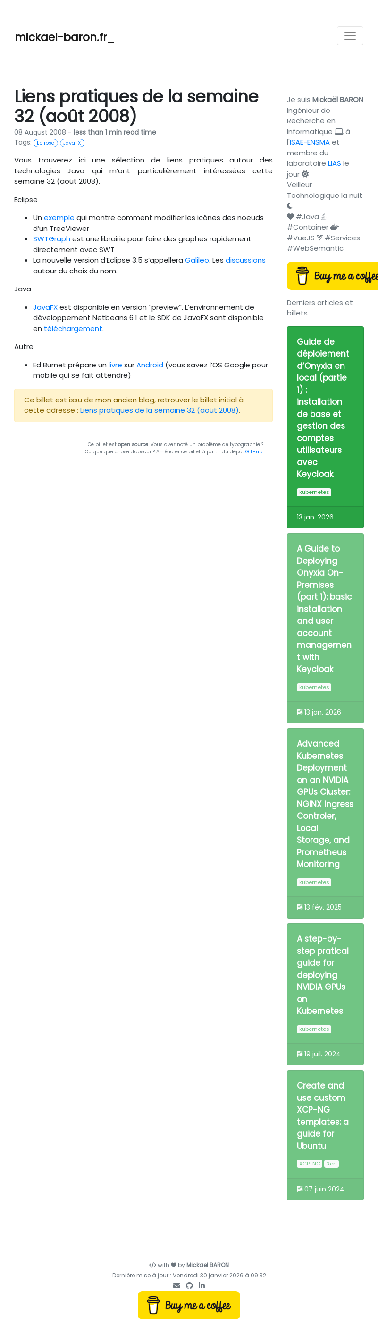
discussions (246, 260)
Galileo (197, 260)
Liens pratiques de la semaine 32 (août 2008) (159, 410)
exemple (59, 217)
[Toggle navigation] (350, 35)
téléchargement (73, 328)
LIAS (334, 163)
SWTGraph (51, 239)
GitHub (253, 451)
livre (115, 365)
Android (149, 365)
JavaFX (45, 307)
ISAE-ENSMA (310, 142)
